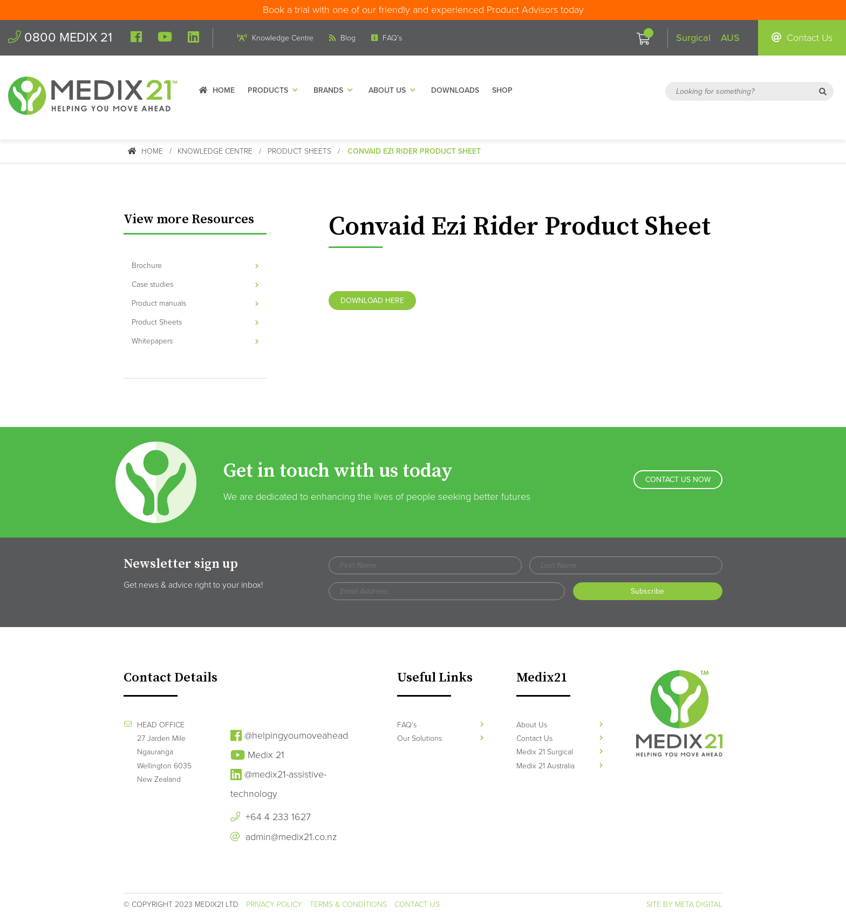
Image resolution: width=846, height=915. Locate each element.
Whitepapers (195, 341)
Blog (343, 38)
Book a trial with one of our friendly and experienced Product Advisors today (423, 10)
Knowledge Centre (276, 38)
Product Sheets (300, 151)
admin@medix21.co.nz (283, 836)
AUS (730, 38)
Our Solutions (440, 737)
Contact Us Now (678, 481)
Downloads (458, 90)
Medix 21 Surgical (559, 751)
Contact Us (802, 38)
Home (220, 90)
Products (277, 90)
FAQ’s (387, 38)
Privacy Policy (274, 904)
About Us (396, 90)
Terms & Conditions (348, 904)
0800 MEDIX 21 (60, 37)
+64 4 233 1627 (270, 816)
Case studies (195, 283)
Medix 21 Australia (559, 765)
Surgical (693, 38)
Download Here (372, 300)
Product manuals (195, 302)
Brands (338, 90)
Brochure (195, 265)
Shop (505, 90)
